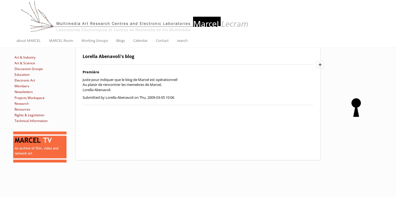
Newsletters (23, 91)
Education (22, 74)
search (182, 40)
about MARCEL (28, 40)
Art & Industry (25, 57)
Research (21, 103)
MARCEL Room (61, 40)
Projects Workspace (29, 97)
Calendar (140, 40)
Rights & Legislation (29, 115)
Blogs (120, 40)
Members (21, 86)
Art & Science (24, 63)
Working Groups (94, 40)
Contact (162, 40)
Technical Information (31, 120)
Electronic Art (24, 80)
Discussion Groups (28, 68)
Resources (22, 109)
